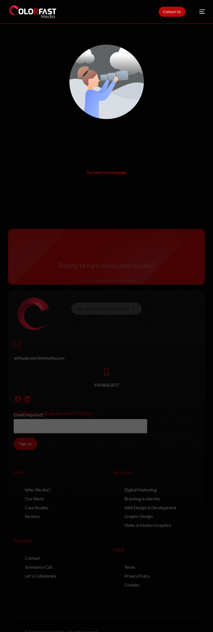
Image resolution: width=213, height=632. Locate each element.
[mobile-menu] (199, 12)
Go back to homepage (107, 172)
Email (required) (29, 460)
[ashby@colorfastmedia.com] (17, 390)
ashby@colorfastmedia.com (39, 403)
